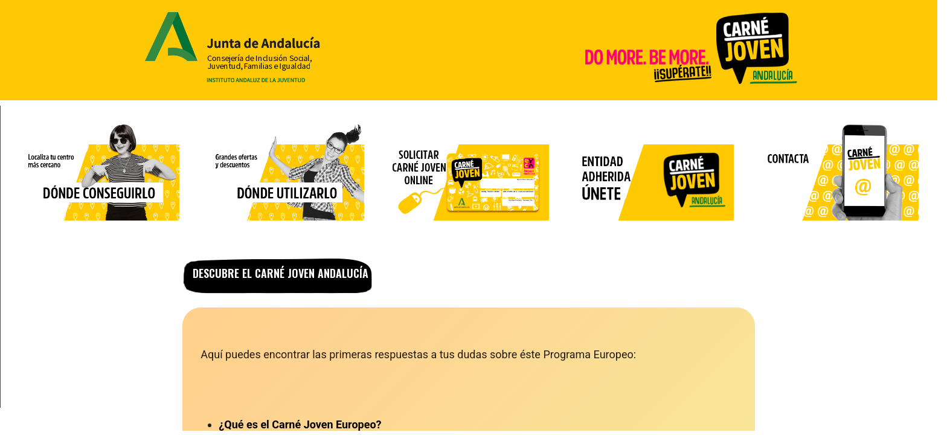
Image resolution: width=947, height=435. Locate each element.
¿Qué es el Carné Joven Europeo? (300, 424)
